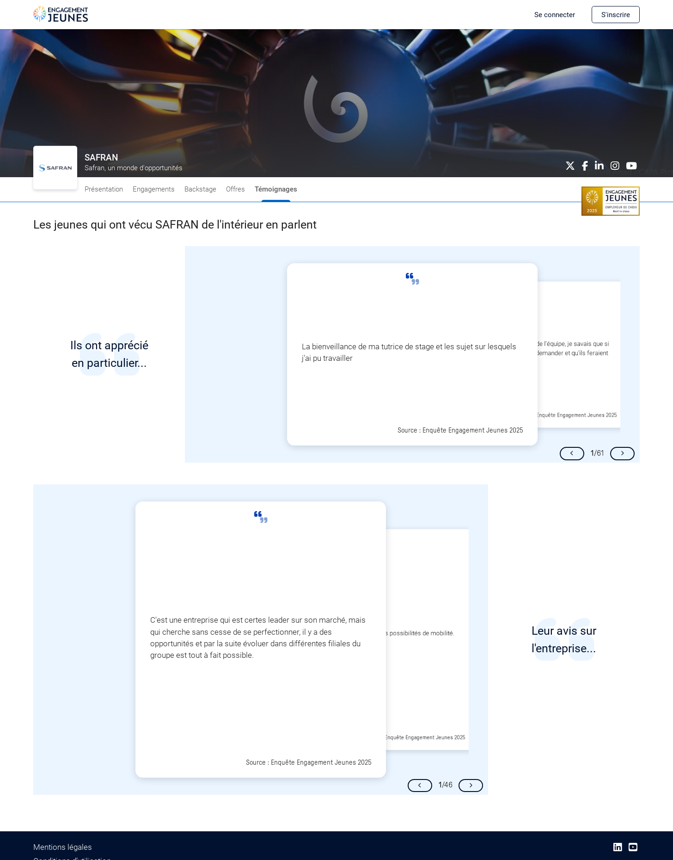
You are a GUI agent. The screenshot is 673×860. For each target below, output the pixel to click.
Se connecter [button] (554, 15)
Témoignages (276, 189)
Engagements (154, 189)
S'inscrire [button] (615, 15)
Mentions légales (62, 847)
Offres (235, 189)
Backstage (200, 189)
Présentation (104, 189)
